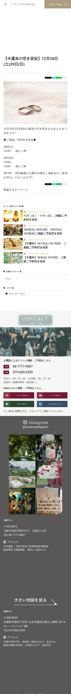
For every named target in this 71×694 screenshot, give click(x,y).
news (8, 278)
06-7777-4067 (23, 366)
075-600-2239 (23, 372)
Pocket (64, 77)
